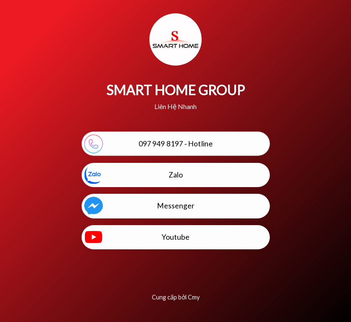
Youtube (137, 237)
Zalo (133, 174)
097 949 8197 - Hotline (148, 143)
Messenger (139, 206)
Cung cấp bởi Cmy (176, 297)
